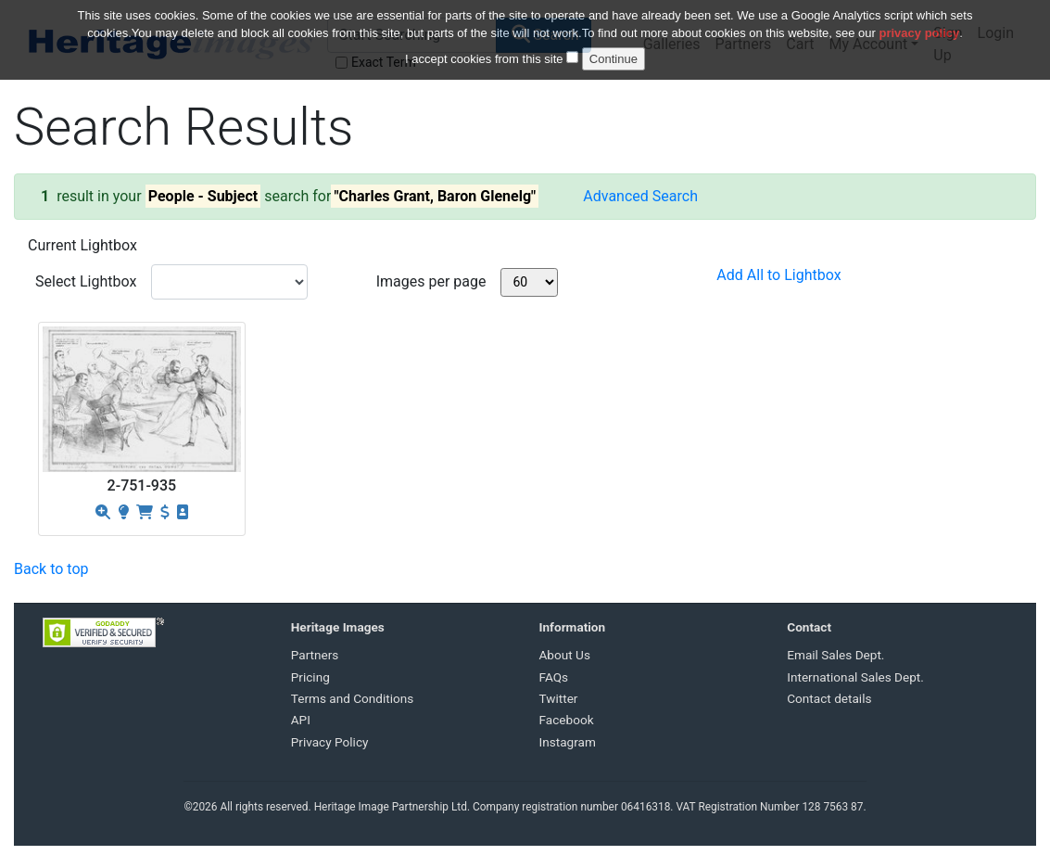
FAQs (554, 677)
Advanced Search (640, 196)
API (300, 719)
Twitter (558, 698)
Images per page (431, 281)
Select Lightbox (85, 281)
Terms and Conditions (352, 698)
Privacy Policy (330, 741)
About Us (564, 654)
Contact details (829, 698)
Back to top (51, 569)
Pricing (310, 677)
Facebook (566, 719)
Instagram (567, 741)
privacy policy (919, 21)
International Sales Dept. (855, 677)
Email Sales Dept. (835, 654)
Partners (315, 654)
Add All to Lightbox (778, 275)
